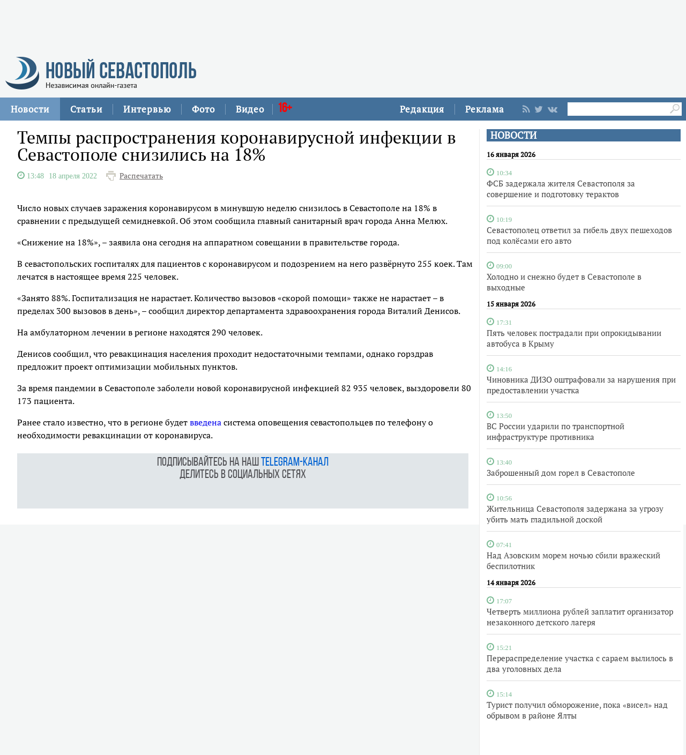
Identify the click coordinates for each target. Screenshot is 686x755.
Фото (203, 109)
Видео (250, 109)
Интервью (147, 109)
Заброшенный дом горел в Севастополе (561, 472)
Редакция (422, 109)
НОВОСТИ (513, 135)
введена (205, 422)
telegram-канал (295, 463)
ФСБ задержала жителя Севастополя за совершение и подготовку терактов (561, 188)
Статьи (86, 109)
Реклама (484, 109)
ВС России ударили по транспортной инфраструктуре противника (555, 431)
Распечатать (141, 176)
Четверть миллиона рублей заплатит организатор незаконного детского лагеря (580, 616)
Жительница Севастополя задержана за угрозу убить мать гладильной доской (575, 514)
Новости (30, 109)
